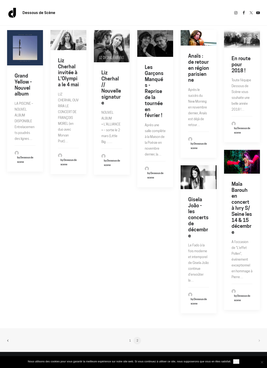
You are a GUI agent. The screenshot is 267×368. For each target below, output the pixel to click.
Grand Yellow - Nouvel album (23, 85)
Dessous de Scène (39, 13)
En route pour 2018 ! (241, 64)
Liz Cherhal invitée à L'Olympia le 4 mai (68, 72)
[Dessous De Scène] (12, 13)
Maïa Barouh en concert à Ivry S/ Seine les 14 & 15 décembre (242, 208)
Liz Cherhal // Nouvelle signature (111, 88)
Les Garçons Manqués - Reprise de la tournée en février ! (154, 91)
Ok (236, 361)
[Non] (262, 362)
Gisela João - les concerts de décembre (198, 217)
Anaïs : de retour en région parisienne (198, 68)
